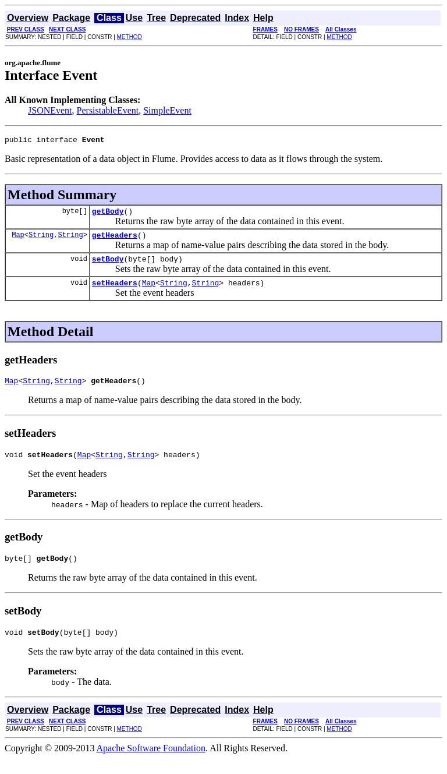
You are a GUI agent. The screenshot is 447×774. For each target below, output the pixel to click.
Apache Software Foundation (151, 764)
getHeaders (114, 240)
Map (18, 240)
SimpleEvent (167, 110)
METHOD (129, 37)
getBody (108, 214)
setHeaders (114, 291)
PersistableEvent (108, 110)
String (41, 240)
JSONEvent (50, 110)
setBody (108, 265)
